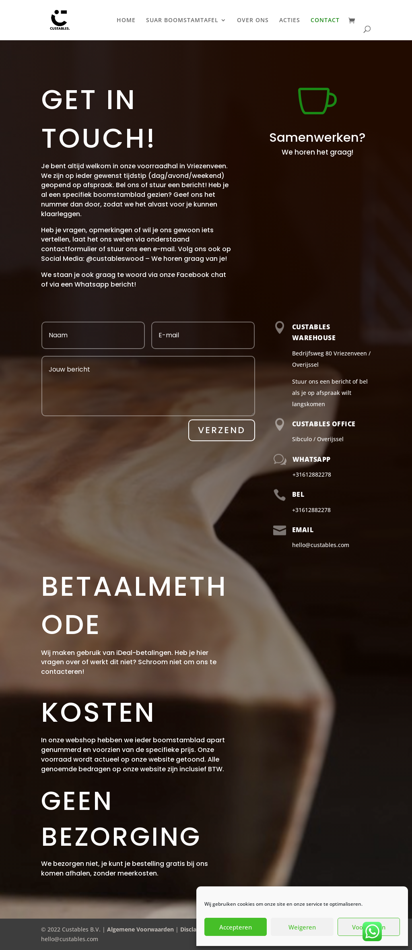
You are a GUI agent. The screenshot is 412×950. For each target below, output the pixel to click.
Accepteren (235, 927)
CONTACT (325, 20)
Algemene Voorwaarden (140, 929)
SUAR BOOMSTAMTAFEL (182, 20)
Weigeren (302, 927)
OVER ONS (253, 20)
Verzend (221, 430)
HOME (126, 20)
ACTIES (289, 20)
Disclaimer (194, 929)
